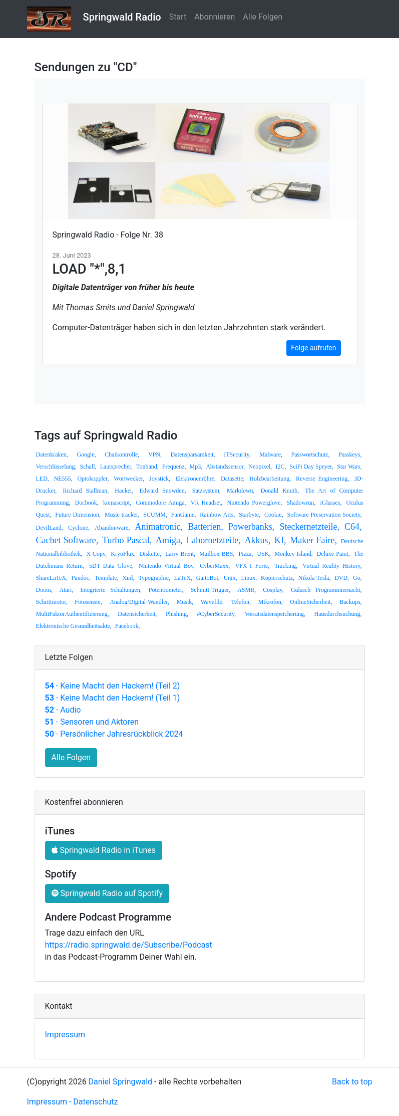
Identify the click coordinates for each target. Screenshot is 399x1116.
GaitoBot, (208, 577)
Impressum (65, 1034)
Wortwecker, (129, 478)
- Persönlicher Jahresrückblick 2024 (114, 734)
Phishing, (177, 613)
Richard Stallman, (86, 490)
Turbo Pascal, (127, 540)
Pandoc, (81, 577)
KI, (280, 540)
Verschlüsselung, (56, 466)
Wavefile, (212, 601)
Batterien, (205, 527)
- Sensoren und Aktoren (92, 722)
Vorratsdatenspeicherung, (275, 613)
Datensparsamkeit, (193, 454)
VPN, (155, 454)
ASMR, (246, 589)
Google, (86, 454)
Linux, (249, 577)
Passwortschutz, (310, 454)
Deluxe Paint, (333, 553)
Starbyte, (249, 514)
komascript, (117, 502)
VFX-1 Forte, (252, 565)
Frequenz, (174, 466)
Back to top (352, 1081)
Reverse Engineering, (322, 478)
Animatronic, (159, 527)
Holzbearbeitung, (270, 478)
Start (177, 17)
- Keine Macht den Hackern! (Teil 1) (112, 698)
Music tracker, (122, 514)
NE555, (63, 478)
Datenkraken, (52, 454)
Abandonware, (112, 527)
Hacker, (124, 490)
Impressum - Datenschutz (72, 1101)
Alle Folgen (262, 17)
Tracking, (285, 565)
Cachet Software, (67, 540)
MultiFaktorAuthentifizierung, (72, 613)
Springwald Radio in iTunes (104, 850)
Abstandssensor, (225, 466)
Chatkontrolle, (122, 454)
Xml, (128, 577)
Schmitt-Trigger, (210, 589)
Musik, (185, 601)
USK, (263, 553)
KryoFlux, (123, 553)
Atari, (67, 589)
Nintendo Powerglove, (254, 502)
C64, (353, 527)
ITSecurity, (237, 454)
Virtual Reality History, (331, 565)
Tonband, (147, 466)
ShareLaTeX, (52, 577)
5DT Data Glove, (111, 565)
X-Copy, (96, 553)
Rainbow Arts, (217, 514)
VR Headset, (207, 502)
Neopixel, (260, 466)
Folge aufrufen (313, 348)
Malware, (270, 454)
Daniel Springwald (121, 1081)
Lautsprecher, (116, 466)
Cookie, (273, 514)
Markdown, (241, 490)
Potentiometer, (166, 589)
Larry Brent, (180, 553)
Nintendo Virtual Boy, (167, 565)
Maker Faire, (313, 540)
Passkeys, (349, 454)
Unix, (230, 577)
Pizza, (245, 553)
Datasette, (233, 478)
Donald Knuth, (280, 490)
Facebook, (127, 625)
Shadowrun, (301, 502)
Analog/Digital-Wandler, (139, 601)
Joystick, (159, 478)
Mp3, (196, 466)
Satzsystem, (206, 490)
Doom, (44, 589)
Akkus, (258, 540)
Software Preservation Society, (324, 514)
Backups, (350, 601)
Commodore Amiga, (161, 502)
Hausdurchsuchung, (338, 613)
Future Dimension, (78, 514)
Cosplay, (273, 589)
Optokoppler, (93, 478)
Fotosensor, (88, 601)
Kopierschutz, (277, 577)
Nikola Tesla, (314, 577)
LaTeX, (183, 577)
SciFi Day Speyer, (311, 466)
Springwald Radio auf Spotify (107, 893)
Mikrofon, (270, 601)
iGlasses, (330, 502)
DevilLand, (49, 527)
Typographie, (154, 577)
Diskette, (150, 553)
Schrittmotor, (52, 601)
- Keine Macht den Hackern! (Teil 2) (112, 686)
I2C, (280, 466)
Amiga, (169, 540)
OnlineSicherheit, (311, 601)
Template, (106, 577)
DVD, (341, 577)
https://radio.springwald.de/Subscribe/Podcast (128, 945)
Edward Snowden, (163, 490)
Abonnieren (214, 17)
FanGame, (183, 514)
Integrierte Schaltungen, (110, 589)
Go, (357, 577)
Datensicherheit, (137, 613)
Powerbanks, (251, 527)
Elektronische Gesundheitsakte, (74, 625)
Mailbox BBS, (216, 553)
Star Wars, (349, 466)
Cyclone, (79, 527)
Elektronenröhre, (195, 478)
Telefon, (241, 601)
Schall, (88, 466)
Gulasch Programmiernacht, (326, 589)
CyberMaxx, (215, 565)
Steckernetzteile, (309, 527)
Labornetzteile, (213, 540)
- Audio (63, 710)
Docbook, (87, 502)
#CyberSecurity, (216, 613)
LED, (42, 478)
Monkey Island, (293, 553)
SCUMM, (155, 514)
